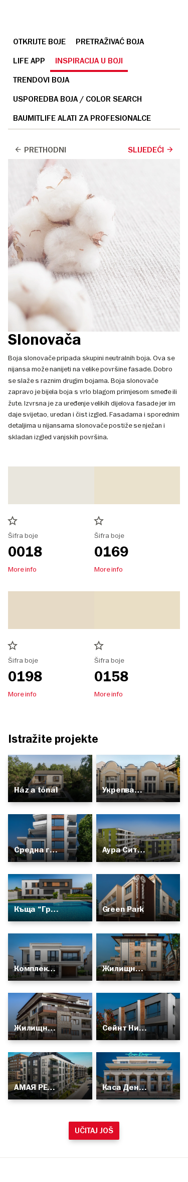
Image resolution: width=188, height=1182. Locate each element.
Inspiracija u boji (89, 61)
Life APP (29, 61)
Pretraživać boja (110, 42)
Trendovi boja (41, 80)
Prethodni (40, 150)
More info (22, 569)
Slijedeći (151, 150)
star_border (13, 521)
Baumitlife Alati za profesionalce (82, 118)
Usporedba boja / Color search (77, 99)
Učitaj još (94, 1131)
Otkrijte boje (39, 42)
